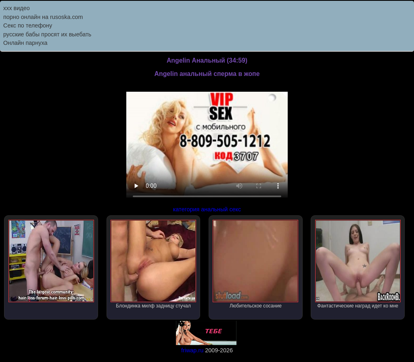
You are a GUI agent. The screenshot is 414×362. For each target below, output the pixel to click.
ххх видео (16, 8)
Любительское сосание (255, 264)
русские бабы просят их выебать (47, 34)
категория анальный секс (207, 209)
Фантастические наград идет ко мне (358, 264)
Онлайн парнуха (25, 43)
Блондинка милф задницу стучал (153, 264)
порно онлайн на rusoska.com (43, 17)
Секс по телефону (27, 25)
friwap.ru (192, 350)
